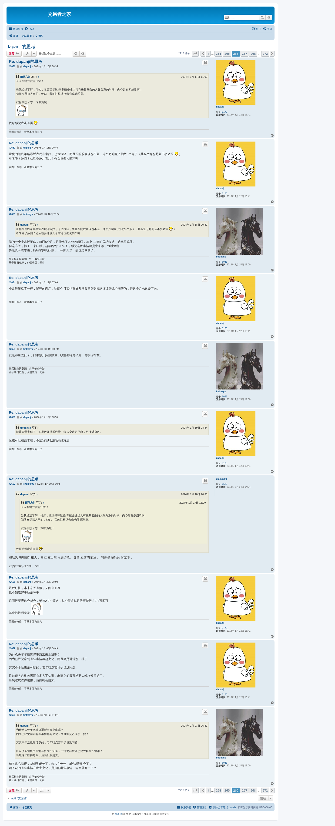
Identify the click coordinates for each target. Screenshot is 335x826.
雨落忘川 (25, 76)
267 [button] (244, 53)
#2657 (12, 484)
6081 (224, 262)
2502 (224, 484)
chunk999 (221, 479)
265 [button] (227, 53)
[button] (195, 53)
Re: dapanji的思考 (25, 61)
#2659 (12, 648)
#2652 (12, 147)
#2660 (12, 715)
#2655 (12, 349)
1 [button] (208, 53)
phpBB (118, 814)
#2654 (12, 282)
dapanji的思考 (21, 46)
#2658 (12, 582)
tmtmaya (221, 256)
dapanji (220, 106)
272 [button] (265, 53)
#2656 (12, 417)
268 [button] (253, 53)
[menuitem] (29, 29)
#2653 (12, 214)
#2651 (12, 66)
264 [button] (218, 53)
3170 (224, 112)
